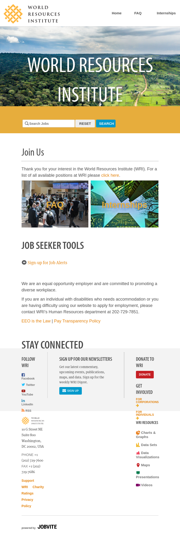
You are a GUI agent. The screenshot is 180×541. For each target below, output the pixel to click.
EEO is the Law (36, 321)
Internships (166, 13)
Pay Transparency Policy (77, 321)
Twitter (28, 385)
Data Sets (146, 445)
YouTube (27, 392)
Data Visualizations (147, 455)
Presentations (147, 475)
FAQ (138, 13)
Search (106, 123)
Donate (145, 374)
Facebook (28, 376)
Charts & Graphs (146, 435)
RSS (26, 410)
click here (110, 175)
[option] (90, 66)
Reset (85, 123)
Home (117, 13)
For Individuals (145, 415)
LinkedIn (27, 402)
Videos (144, 485)
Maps (143, 465)
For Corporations (147, 402)
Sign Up (70, 390)
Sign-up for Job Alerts (44, 262)
